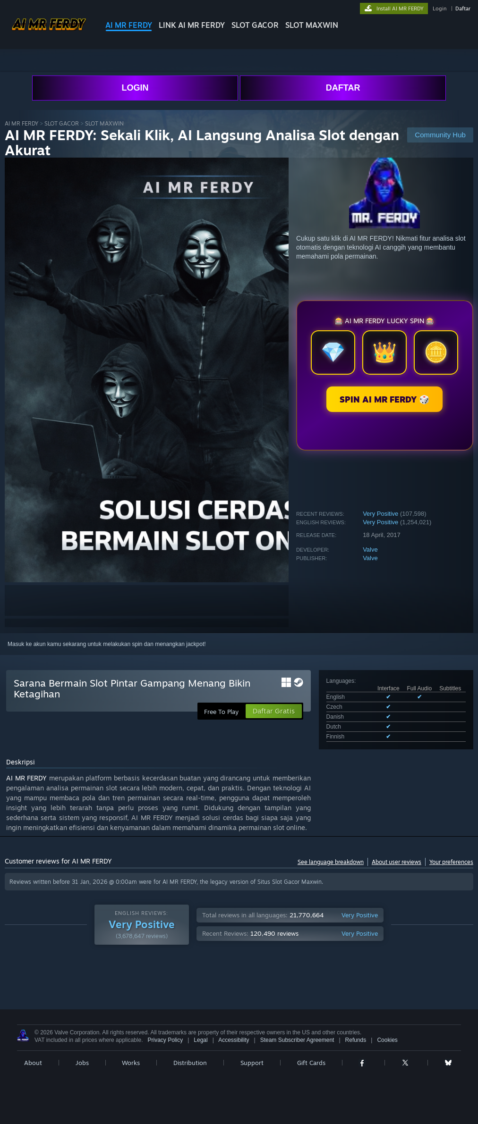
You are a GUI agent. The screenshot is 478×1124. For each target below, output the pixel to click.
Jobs (82, 1062)
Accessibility (233, 1040)
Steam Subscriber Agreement (297, 1040)
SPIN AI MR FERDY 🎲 (384, 399)
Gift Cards (311, 1062)
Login (439, 8)
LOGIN (134, 87)
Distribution (190, 1062)
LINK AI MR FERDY (192, 25)
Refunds (356, 1040)
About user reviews (396, 861)
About (33, 1062)
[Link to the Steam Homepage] (49, 33)
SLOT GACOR (255, 25)
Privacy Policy (165, 1040)
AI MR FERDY (128, 25)
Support (252, 1062)
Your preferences (451, 861)
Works (131, 1062)
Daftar (462, 8)
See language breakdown (331, 861)
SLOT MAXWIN (311, 25)
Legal (200, 1040)
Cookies (387, 1040)
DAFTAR (343, 87)
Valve (370, 549)
